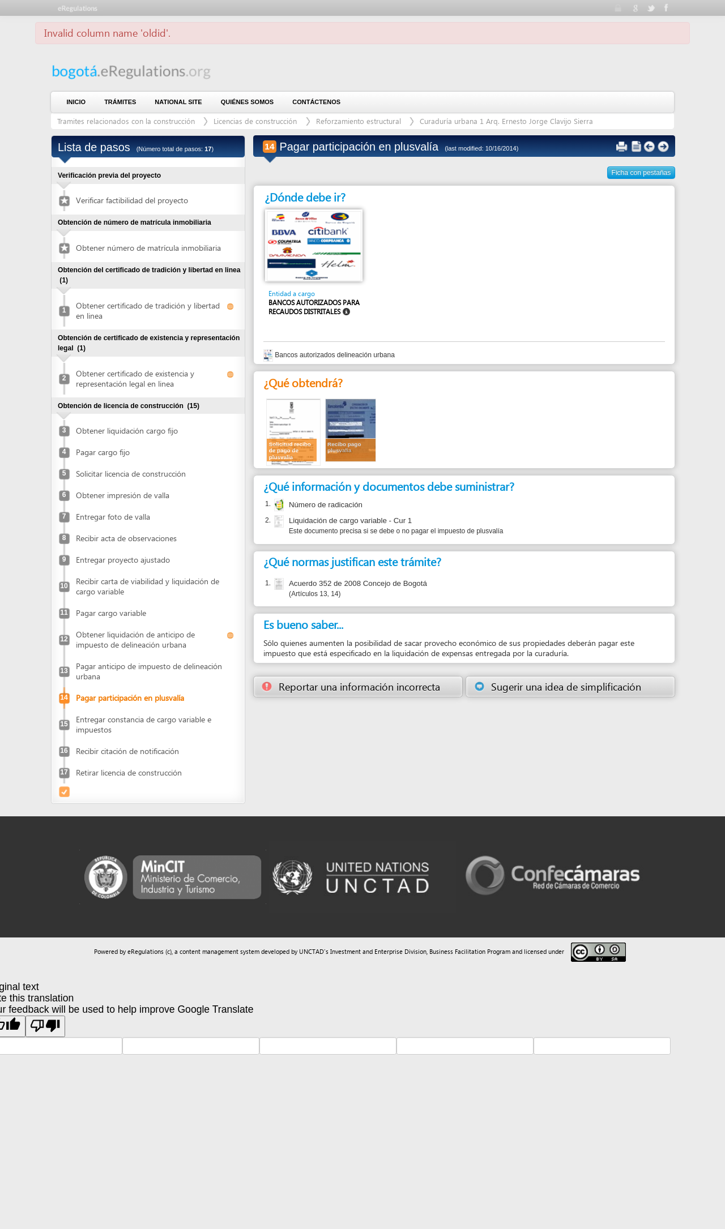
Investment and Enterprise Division (378, 951)
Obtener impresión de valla (122, 495)
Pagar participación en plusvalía (130, 697)
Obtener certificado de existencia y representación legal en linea (135, 378)
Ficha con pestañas (641, 173)
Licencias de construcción (256, 121)
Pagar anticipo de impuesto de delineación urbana (149, 671)
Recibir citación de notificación (127, 751)
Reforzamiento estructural (358, 121)
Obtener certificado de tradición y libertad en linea (148, 310)
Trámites (120, 102)
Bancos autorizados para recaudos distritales (314, 307)
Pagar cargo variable (111, 612)
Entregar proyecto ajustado (123, 559)
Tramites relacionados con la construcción (127, 121)
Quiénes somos (247, 102)
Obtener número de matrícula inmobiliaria (148, 247)
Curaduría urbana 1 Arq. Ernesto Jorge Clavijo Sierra (506, 121)
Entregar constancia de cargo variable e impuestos (143, 724)
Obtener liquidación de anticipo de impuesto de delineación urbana (135, 639)
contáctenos (316, 102)
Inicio (76, 102)
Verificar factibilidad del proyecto (132, 200)
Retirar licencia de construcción (129, 772)
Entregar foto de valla (113, 516)
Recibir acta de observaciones (126, 538)
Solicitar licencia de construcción (131, 473)
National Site (178, 102)
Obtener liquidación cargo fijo (127, 430)
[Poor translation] (45, 1026)
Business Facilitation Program (469, 951)
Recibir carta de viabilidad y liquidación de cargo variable (147, 586)
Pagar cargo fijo (103, 452)
